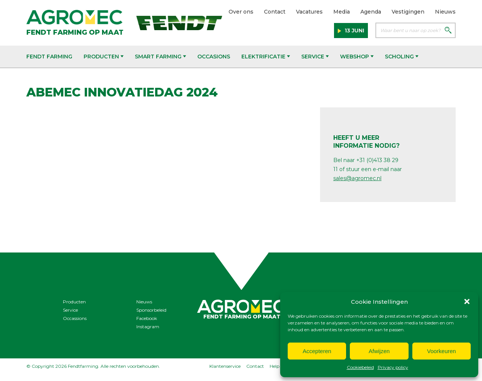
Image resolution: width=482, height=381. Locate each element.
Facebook (146, 318)
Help (274, 366)
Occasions (213, 56)
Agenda (370, 11)
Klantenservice (225, 366)
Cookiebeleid (360, 367)
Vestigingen (408, 11)
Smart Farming (160, 56)
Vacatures (309, 11)
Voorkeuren (441, 351)
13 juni (353, 30)
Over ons (241, 11)
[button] (467, 301)
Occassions (75, 318)
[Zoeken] (448, 31)
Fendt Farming (49, 56)
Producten (104, 56)
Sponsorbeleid (151, 310)
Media (341, 11)
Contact (274, 11)
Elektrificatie (265, 56)
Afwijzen (379, 351)
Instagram (147, 326)
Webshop (357, 56)
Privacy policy (393, 367)
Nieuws (445, 11)
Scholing (401, 56)
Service (315, 56)
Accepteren (317, 351)
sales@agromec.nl (357, 178)
